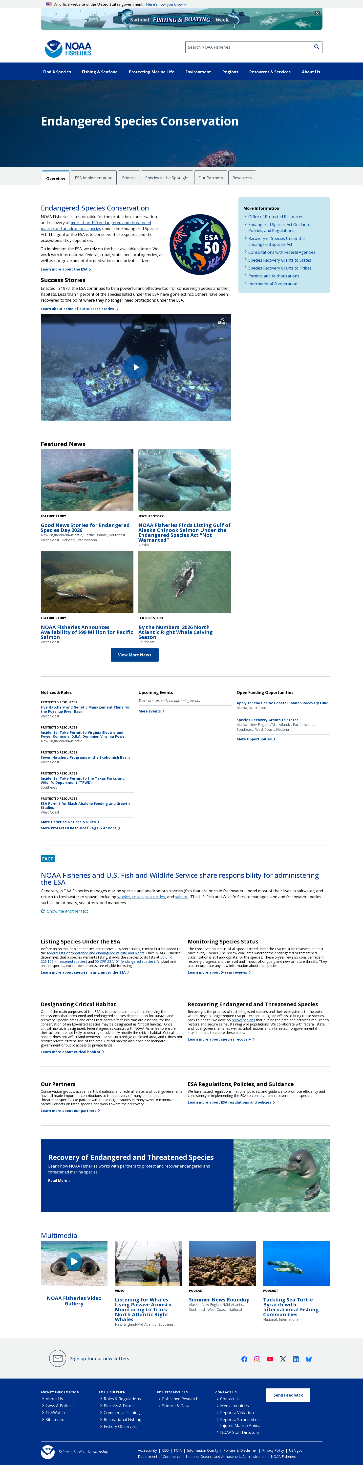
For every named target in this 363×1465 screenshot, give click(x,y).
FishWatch (55, 1412)
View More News (134, 655)
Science (129, 178)
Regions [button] (230, 72)
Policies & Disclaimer (240, 1450)
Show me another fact (64, 911)
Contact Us (226, 1392)
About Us (54, 1399)
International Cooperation (272, 284)
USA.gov (295, 1450)
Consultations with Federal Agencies (281, 252)
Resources (242, 178)
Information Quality (202, 1450)
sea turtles (155, 897)
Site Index (55, 1419)
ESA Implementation (93, 178)
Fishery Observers (120, 1426)
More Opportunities (254, 739)
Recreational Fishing (122, 1419)
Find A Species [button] (57, 72)
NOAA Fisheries (283, 1456)
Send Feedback (288, 1395)
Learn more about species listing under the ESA (83, 972)
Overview (55, 178)
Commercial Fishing (122, 1412)
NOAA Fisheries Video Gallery (74, 1301)
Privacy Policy (273, 1450)
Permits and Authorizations (273, 276)
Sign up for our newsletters (99, 1358)
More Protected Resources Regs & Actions (79, 828)
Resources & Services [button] (270, 72)
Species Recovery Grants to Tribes (280, 268)
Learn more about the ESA (64, 269)
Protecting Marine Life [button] (151, 72)
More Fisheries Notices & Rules (68, 821)
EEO (165, 1450)
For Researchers (172, 1392)
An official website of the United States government (114, 4)
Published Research (180, 1399)
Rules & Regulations (122, 1399)
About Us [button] (311, 72)
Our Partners (210, 178)
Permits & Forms (119, 1405)
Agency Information (60, 1392)
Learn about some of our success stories (78, 308)
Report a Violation (237, 1412)
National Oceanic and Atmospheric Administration (226, 1456)
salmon (182, 897)
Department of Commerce (159, 1456)
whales (123, 897)
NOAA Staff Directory (239, 1432)
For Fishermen (112, 1392)
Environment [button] (198, 72)
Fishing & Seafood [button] (100, 72)
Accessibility (147, 1450)
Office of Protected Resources (275, 216)
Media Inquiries (234, 1405)
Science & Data (175, 1405)
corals (137, 897)
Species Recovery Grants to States (279, 260)
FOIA (178, 1450)
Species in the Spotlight (167, 178)
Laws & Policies (60, 1405)
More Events (150, 711)
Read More (57, 1180)
